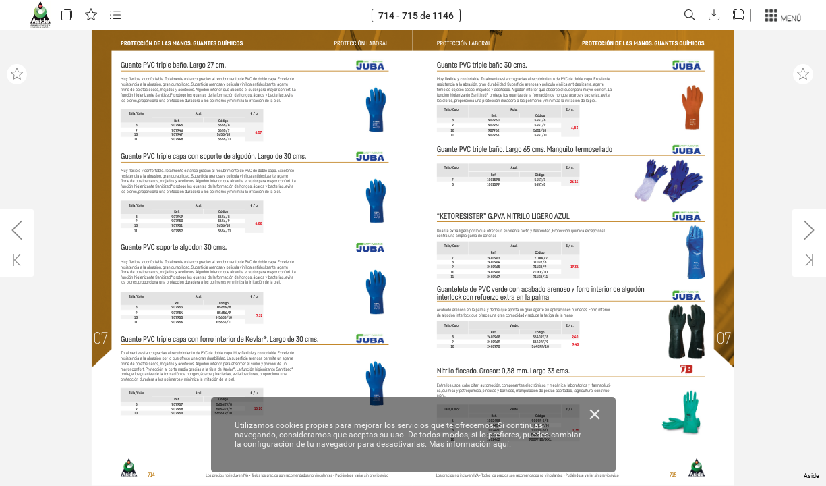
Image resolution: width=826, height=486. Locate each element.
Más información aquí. (470, 444)
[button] (67, 15)
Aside (811, 476)
